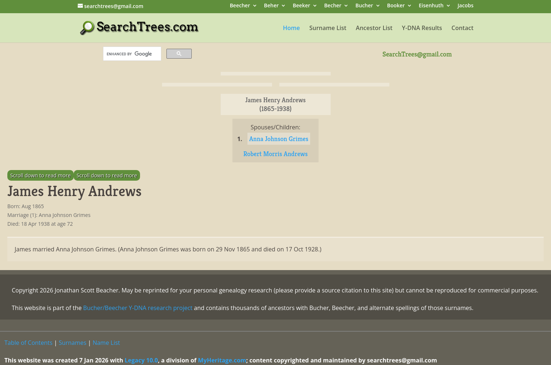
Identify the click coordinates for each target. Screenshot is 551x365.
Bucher (364, 6)
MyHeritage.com (222, 360)
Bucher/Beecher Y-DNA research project (137, 308)
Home (291, 28)
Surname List (327, 28)
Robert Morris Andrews (275, 154)
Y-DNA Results (422, 28)
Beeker (302, 6)
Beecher (240, 6)
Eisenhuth (431, 6)
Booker (396, 6)
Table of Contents (28, 343)
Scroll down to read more (40, 175)
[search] (131, 54)
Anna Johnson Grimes (278, 138)
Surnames (72, 343)
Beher (271, 6)
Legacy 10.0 (141, 360)
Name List (106, 343)
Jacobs (465, 6)
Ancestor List (374, 28)
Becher (332, 6)
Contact (463, 28)
